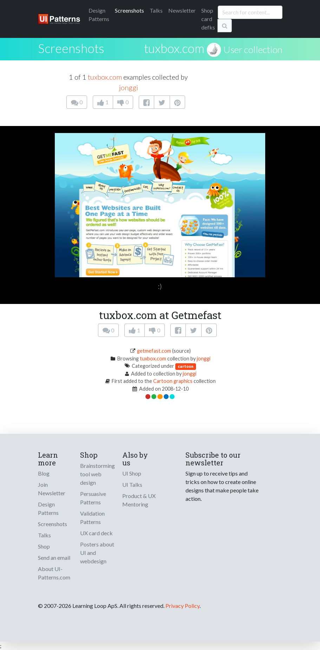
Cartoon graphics (172, 381)
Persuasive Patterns (93, 497)
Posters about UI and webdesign (97, 552)
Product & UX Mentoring (139, 500)
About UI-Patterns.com (54, 573)
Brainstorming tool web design (97, 474)
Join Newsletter (51, 488)
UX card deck (96, 533)
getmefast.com (154, 351)
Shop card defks (208, 19)
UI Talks (132, 484)
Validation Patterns (92, 517)
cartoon (186, 366)
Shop (44, 546)
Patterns (99, 14)
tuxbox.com (174, 48)
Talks (156, 10)
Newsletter (182, 10)
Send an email (54, 557)
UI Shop (131, 473)
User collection (252, 49)
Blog (44, 473)
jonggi (128, 87)
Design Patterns (48, 508)
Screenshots (129, 10)
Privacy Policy (182, 605)
